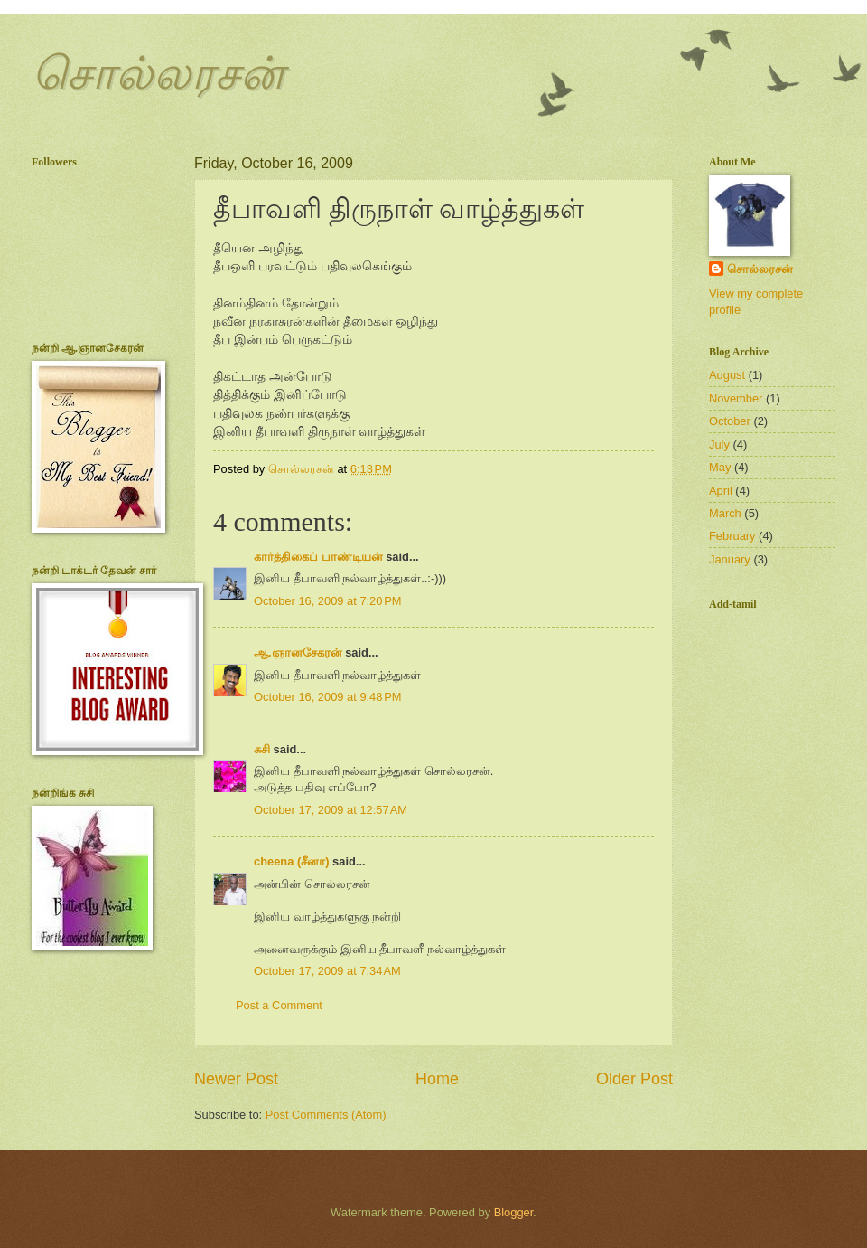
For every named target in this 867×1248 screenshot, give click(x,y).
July (719, 444)
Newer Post (236, 1079)
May (720, 467)
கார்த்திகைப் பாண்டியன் (318, 556)
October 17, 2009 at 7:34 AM (327, 971)
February (732, 536)
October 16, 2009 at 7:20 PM (328, 601)
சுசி (262, 749)
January (729, 559)
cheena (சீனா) (292, 861)
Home (437, 1079)
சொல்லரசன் (158, 73)
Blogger (514, 1212)
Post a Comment (279, 1005)
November (735, 398)
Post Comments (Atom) (326, 1114)
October (729, 421)
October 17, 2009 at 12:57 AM (330, 810)
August (727, 375)
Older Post (634, 1079)
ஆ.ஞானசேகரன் (298, 652)
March (725, 513)
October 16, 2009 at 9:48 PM (328, 697)
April (720, 490)
